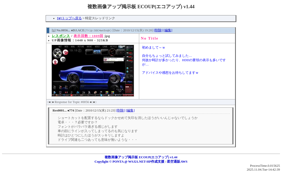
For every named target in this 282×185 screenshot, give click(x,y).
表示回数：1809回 (88, 36)
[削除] (158, 30)
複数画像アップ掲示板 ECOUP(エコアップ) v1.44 (141, 157)
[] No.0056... (61, 30)
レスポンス (61, 36)
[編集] (167, 30)
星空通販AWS (177, 161)
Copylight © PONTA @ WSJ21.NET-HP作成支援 (130, 161)
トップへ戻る (69, 18)
